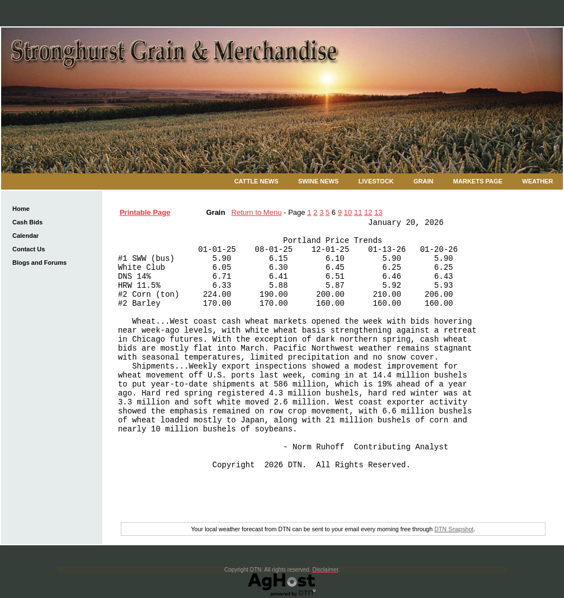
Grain (423, 181)
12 (368, 212)
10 (348, 212)
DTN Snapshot (454, 529)
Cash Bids (27, 222)
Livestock (376, 181)
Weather (537, 181)
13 (378, 212)
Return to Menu (256, 212)
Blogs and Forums (39, 262)
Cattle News (256, 181)
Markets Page (478, 181)
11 (358, 212)
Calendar (25, 235)
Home (21, 208)
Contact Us (28, 249)
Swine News (318, 181)
